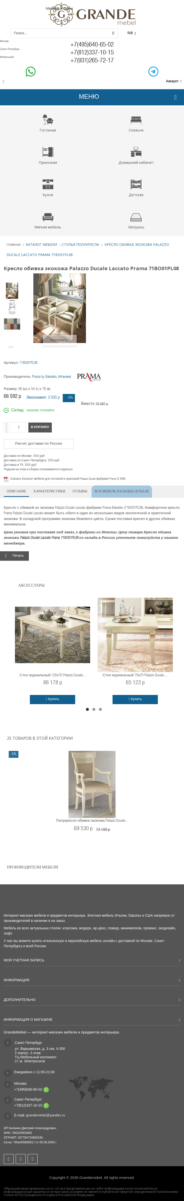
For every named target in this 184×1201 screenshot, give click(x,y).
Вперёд (11, 347)
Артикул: (11, 363)
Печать (18, 556)
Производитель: (17, 377)
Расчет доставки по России (38, 444)
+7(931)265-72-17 (92, 61)
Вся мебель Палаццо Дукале (121, 490)
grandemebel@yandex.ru (45, 1115)
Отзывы (79, 490)
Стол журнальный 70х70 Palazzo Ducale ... (135, 676)
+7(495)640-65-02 (92, 45)
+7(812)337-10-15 (92, 53)
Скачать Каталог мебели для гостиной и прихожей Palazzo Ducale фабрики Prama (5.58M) (67, 478)
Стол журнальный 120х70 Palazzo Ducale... (52, 676)
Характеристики (49, 490)
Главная (13, 244)
